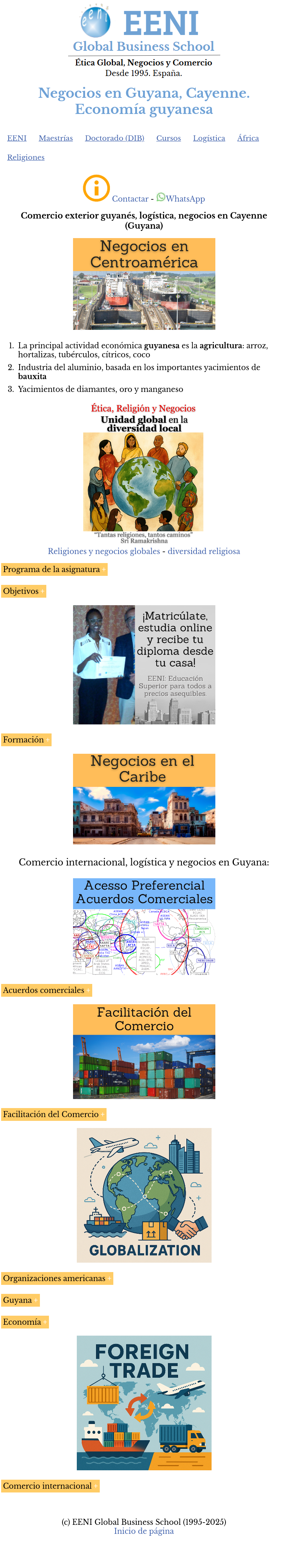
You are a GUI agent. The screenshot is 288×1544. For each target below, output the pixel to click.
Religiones (25, 157)
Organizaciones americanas (54, 1278)
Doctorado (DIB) (115, 138)
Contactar (130, 198)
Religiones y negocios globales (104, 551)
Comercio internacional (47, 1486)
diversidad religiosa (204, 551)
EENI (17, 138)
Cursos (168, 138)
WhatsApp (180, 198)
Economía (22, 1322)
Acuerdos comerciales (43, 990)
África (248, 138)
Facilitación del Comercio (51, 1114)
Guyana (17, 1300)
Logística (209, 138)
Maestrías (56, 138)
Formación (23, 739)
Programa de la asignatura (51, 569)
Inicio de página (144, 1531)
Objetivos (21, 591)
